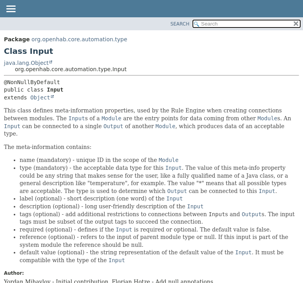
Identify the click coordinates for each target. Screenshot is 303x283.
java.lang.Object (26, 63)
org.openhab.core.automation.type (79, 39)
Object (40, 97)
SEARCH (180, 24)
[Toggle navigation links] (10, 9)
